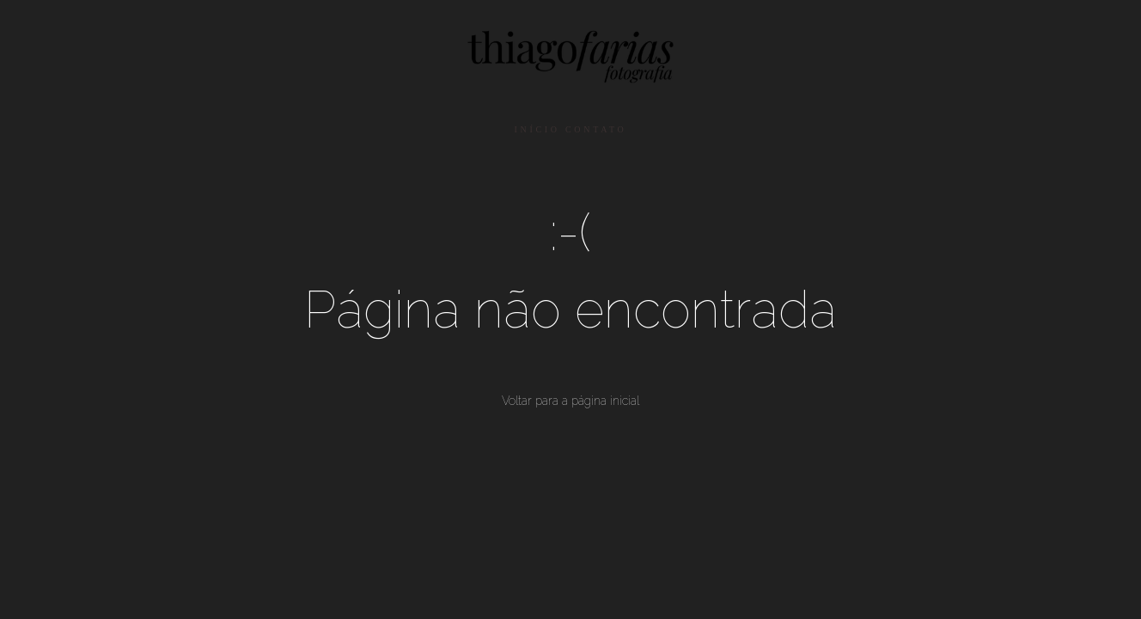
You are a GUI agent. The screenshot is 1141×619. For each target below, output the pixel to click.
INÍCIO (536, 129)
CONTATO (596, 129)
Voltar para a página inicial (570, 401)
